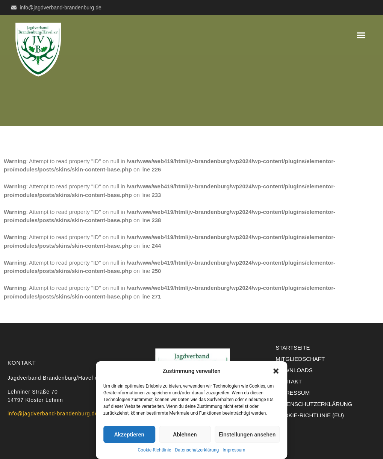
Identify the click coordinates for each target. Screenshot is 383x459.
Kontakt (289, 381)
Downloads (294, 370)
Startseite (293, 347)
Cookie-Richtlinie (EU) (310, 415)
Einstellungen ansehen (247, 434)
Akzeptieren (129, 434)
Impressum (234, 450)
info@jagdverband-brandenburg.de (53, 414)
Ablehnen (185, 434)
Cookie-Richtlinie (154, 450)
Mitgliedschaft (300, 359)
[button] (276, 371)
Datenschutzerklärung (197, 450)
